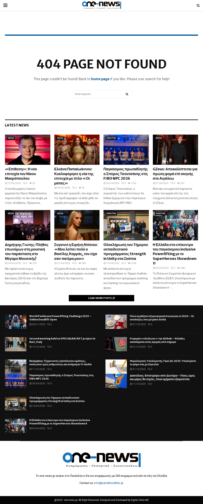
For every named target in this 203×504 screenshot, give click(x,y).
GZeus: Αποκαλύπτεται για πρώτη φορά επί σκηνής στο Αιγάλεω (175, 174)
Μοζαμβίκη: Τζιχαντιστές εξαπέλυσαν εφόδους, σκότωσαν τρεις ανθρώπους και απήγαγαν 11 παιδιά (60, 362)
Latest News (17, 125)
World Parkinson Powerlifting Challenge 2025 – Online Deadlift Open (60, 317)
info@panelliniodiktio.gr (109, 483)
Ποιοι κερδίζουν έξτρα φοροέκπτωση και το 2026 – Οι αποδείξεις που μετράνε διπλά (162, 317)
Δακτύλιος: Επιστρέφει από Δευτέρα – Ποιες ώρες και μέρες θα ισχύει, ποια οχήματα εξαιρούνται (162, 377)
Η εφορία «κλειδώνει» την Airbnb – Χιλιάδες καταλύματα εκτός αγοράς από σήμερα (157, 340)
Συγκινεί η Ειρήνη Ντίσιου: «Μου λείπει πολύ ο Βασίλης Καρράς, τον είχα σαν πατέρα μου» (76, 251)
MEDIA (11, 138)
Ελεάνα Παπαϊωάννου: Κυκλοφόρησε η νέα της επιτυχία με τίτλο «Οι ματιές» (74, 176)
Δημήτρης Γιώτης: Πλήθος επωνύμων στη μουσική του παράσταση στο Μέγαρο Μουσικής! (26, 251)
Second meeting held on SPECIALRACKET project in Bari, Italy (62, 340)
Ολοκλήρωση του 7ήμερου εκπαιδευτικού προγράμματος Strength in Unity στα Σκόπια (125, 251)
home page (100, 79)
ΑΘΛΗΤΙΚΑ (111, 138)
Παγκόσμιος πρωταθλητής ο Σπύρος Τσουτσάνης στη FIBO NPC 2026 (125, 174)
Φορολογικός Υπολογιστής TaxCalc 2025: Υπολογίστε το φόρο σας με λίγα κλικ (163, 362)
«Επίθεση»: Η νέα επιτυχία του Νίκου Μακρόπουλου (21, 174)
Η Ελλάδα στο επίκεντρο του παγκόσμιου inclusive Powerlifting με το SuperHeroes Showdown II (174, 254)
